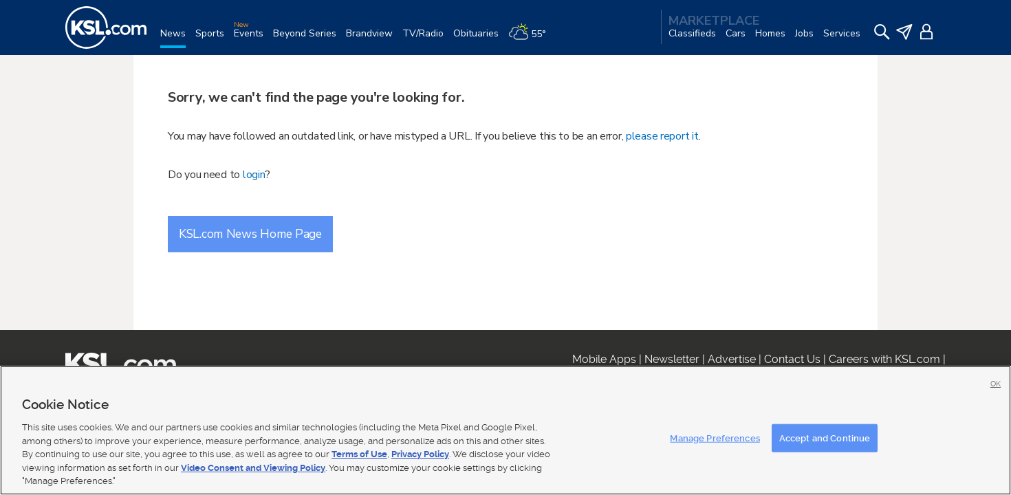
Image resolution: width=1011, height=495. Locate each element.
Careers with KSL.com (884, 359)
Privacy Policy (420, 454)
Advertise (732, 359)
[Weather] (532, 39)
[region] (505, 430)
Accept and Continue (824, 437)
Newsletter (671, 359)
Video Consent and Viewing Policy (253, 468)
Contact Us (792, 359)
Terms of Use (359, 454)
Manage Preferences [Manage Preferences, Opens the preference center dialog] (714, 437)
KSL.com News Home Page (250, 234)
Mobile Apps (604, 359)
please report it (662, 136)
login (254, 174)
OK (995, 384)
